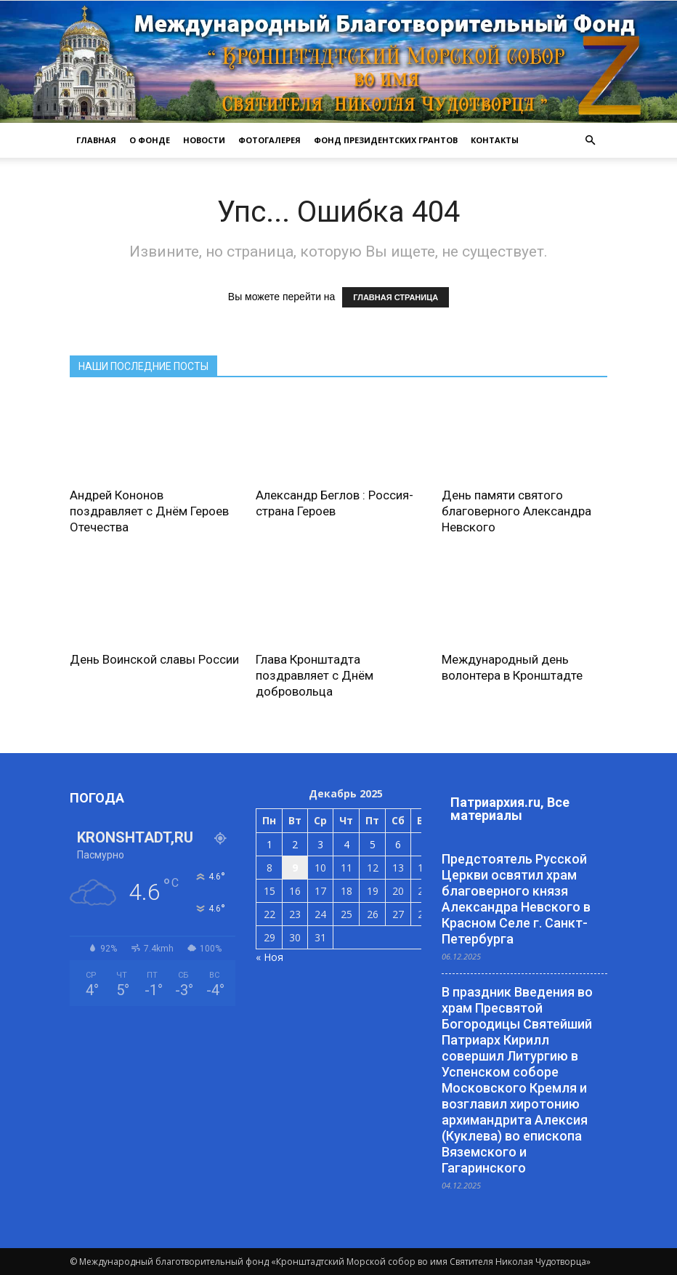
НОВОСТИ (204, 139)
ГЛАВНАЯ (96, 139)
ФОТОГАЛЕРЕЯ (269, 139)
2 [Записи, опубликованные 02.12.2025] (295, 844)
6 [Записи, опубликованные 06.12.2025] (398, 844)
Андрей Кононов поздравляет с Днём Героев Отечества (149, 511)
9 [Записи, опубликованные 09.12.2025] (295, 867)
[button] (589, 140)
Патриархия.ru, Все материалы (509, 809)
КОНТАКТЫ (495, 139)
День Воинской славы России (154, 659)
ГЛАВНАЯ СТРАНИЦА (395, 297)
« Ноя (269, 957)
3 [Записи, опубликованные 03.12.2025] (320, 844)
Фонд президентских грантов (386, 139)
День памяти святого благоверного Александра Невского (516, 511)
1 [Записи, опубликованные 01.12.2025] (269, 844)
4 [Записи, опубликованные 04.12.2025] (346, 844)
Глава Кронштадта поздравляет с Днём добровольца (314, 675)
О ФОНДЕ (149, 139)
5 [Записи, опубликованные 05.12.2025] (373, 844)
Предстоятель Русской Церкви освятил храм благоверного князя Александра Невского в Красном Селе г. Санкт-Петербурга (516, 898)
